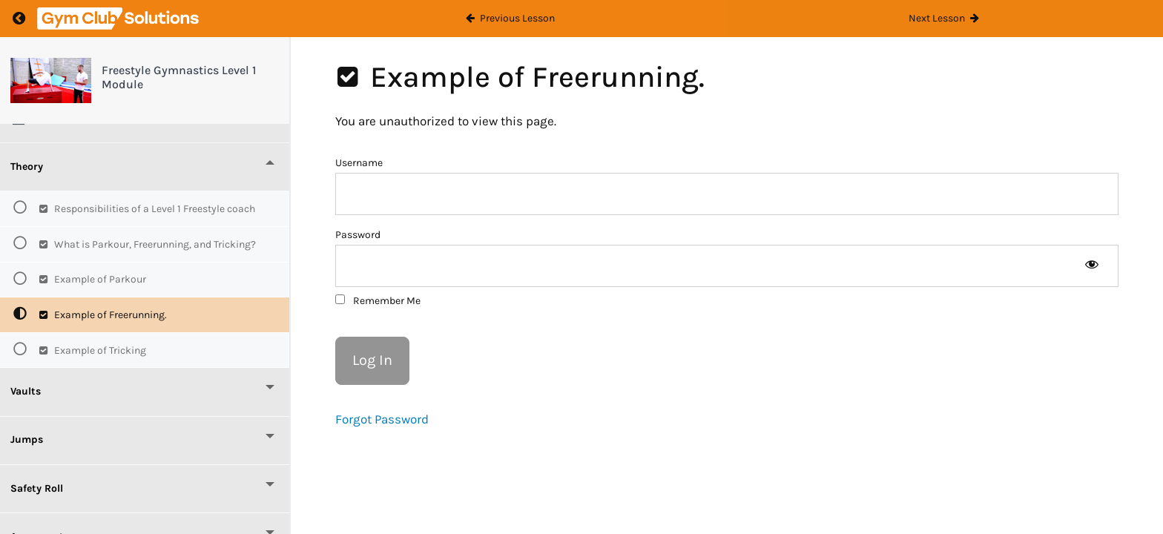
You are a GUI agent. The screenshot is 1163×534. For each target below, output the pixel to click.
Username (359, 162)
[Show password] (1091, 266)
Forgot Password (382, 419)
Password (357, 234)
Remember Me (378, 300)
